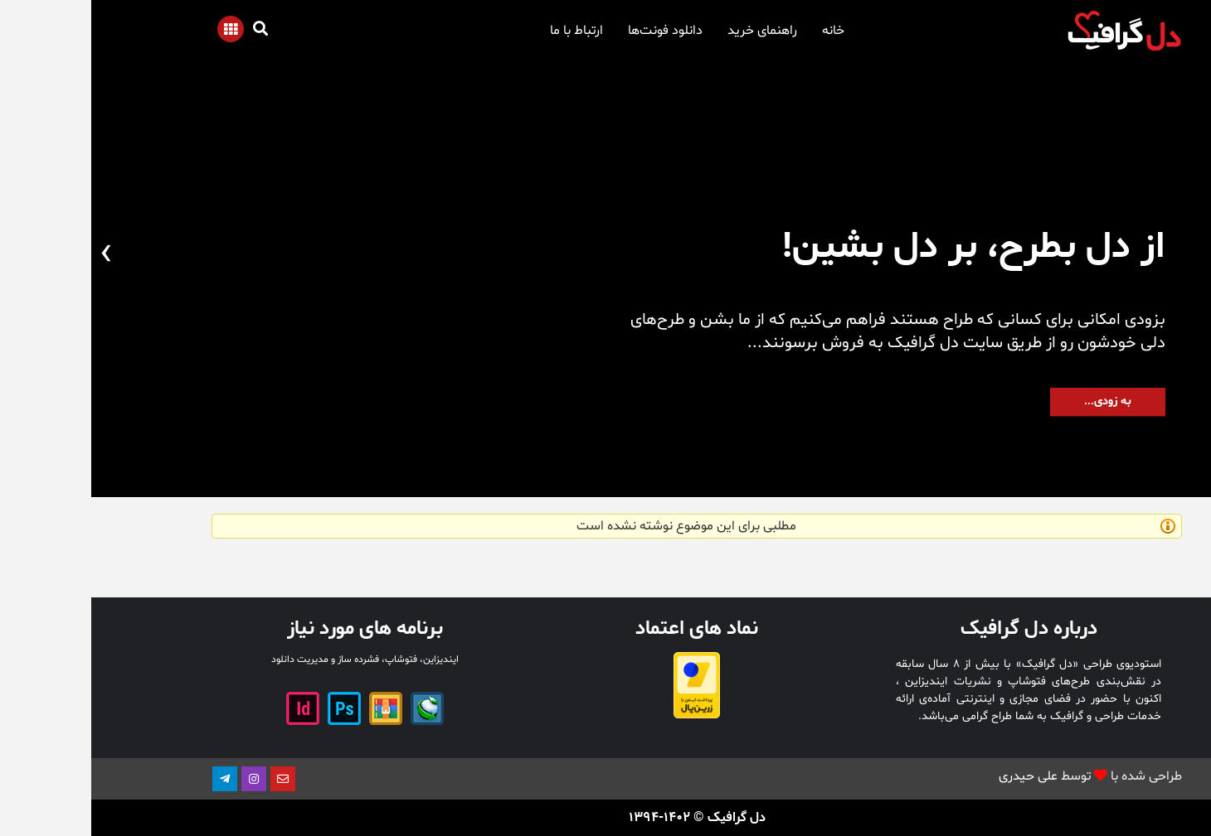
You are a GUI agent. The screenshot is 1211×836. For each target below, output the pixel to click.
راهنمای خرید (671, 31)
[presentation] (1196, 255)
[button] (1165, 447)
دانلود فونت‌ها (574, 31)
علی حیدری (936, 776)
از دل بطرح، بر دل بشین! (882, 246)
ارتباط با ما (485, 31)
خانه (742, 31)
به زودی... (1016, 401)
